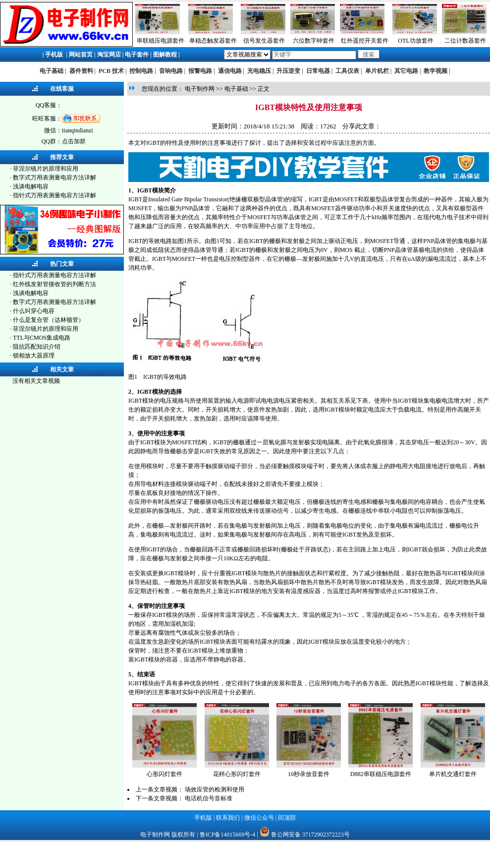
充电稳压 (259, 70)
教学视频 (435, 70)
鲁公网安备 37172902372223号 (310, 834)
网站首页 (81, 54)
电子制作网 (200, 88)
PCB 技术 (111, 70)
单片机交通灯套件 (453, 774)
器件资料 (81, 70)
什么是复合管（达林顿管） (48, 319)
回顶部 (287, 817)
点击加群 (74, 141)
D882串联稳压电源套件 (380, 774)
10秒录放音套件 (308, 774)
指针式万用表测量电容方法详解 (54, 195)
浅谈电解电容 (31, 186)
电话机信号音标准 (208, 798)
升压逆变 (288, 70)
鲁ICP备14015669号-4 (228, 834)
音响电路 (171, 70)
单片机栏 (377, 70)
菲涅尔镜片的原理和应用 (45, 168)
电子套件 (137, 54)
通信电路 (230, 70)
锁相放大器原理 (33, 355)
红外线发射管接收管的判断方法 (54, 284)
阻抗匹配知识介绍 (36, 346)
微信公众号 (259, 817)
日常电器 (318, 70)
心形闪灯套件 (164, 774)
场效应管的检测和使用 (214, 789)
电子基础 (51, 70)
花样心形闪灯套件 (237, 774)
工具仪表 (347, 70)
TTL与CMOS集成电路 (41, 337)
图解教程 (165, 54)
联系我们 (228, 817)
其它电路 (406, 70)
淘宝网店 (109, 54)
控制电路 (141, 70)
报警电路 (200, 70)
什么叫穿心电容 (33, 310)
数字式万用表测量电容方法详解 (54, 177)
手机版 (54, 54)
